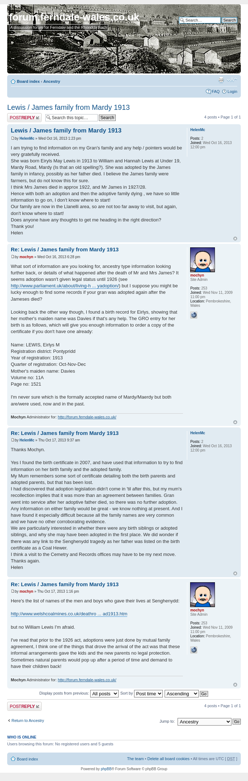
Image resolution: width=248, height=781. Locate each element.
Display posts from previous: (79, 693)
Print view (221, 80)
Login (232, 91)
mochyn (26, 257)
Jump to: (167, 721)
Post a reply (24, 117)
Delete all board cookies (168, 759)
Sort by (141, 693)
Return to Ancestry (28, 720)
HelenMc (26, 138)
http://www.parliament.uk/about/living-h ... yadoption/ (65, 285)
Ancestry (51, 81)
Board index (28, 81)
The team (135, 759)
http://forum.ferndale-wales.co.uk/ (87, 417)
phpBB (106, 769)
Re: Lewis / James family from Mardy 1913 (65, 249)
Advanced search (222, 25)
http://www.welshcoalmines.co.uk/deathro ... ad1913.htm (69, 613)
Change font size (232, 80)
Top (235, 239)
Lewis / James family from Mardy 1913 (68, 107)
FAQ (216, 91)
